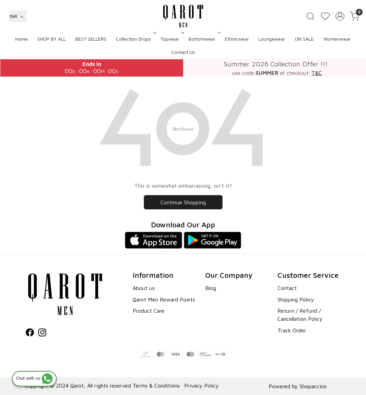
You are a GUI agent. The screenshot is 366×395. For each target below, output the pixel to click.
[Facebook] (29, 333)
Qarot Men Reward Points (164, 299)
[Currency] (17, 16)
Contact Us (183, 52)
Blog (210, 288)
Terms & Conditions (156, 385)
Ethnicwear (237, 39)
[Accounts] (340, 16)
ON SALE (304, 39)
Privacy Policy (201, 385)
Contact (287, 288)
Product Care (149, 311)
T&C (316, 73)
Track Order (291, 330)
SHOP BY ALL (51, 39)
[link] (310, 16)
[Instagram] (42, 333)
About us (144, 288)
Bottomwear (204, 39)
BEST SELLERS (91, 39)
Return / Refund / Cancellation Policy (300, 315)
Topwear (171, 39)
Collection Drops (135, 39)
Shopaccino (313, 386)
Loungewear (271, 39)
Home (21, 39)
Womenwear (337, 39)
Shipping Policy (295, 299)
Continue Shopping (183, 202)
